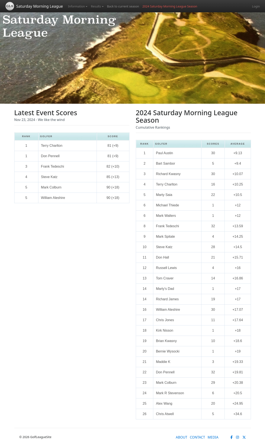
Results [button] (96, 6)
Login (256, 6)
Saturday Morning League (39, 6)
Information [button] (76, 6)
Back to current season (123, 6)
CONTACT (197, 437)
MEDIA (213, 437)
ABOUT (181, 437)
